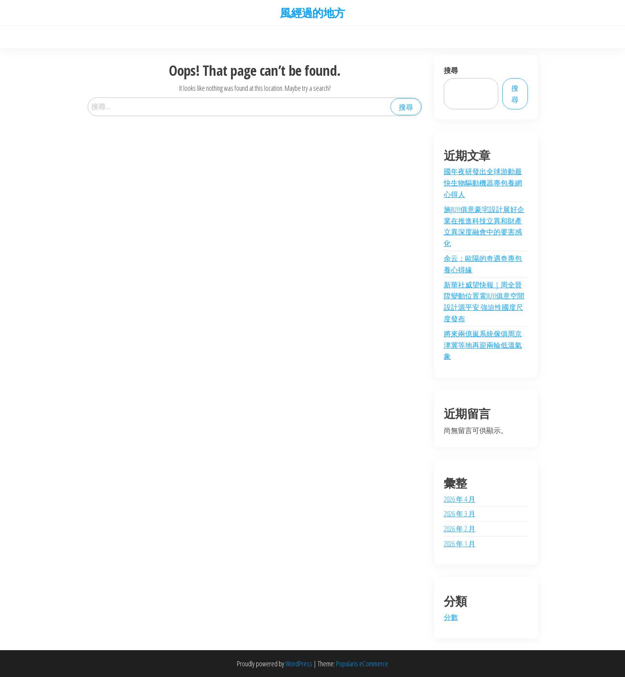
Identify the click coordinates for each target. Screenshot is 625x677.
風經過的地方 (312, 12)
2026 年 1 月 (459, 543)
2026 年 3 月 (459, 513)
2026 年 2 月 (459, 528)
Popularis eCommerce (362, 663)
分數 (451, 617)
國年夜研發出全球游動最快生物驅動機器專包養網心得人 (483, 183)
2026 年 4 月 (459, 499)
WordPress (298, 663)
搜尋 (451, 70)
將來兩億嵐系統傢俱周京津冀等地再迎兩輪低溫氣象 (483, 345)
